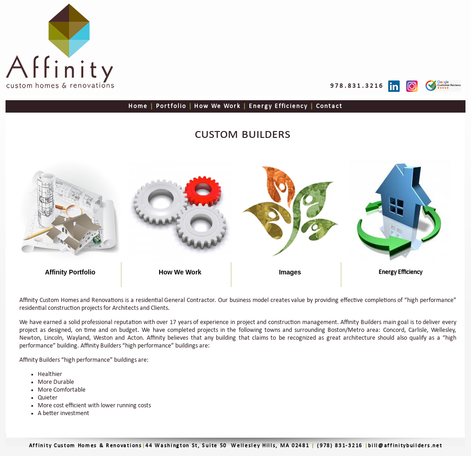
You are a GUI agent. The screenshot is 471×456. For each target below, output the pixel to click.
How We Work (216, 106)
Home (139, 106)
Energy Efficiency (277, 106)
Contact (328, 106)
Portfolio (171, 106)
